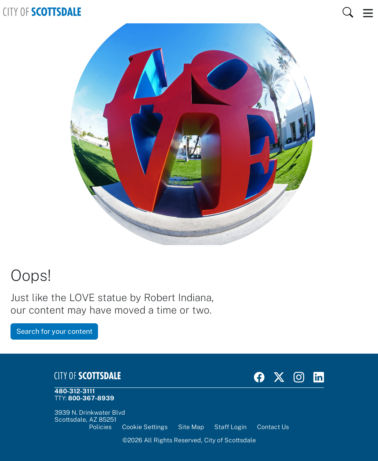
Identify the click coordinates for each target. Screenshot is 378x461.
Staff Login (230, 427)
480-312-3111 (74, 391)
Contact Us (273, 427)
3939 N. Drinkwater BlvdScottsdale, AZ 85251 (89, 416)
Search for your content (54, 331)
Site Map (191, 427)
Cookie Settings (145, 427)
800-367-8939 (91, 398)
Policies (100, 427)
